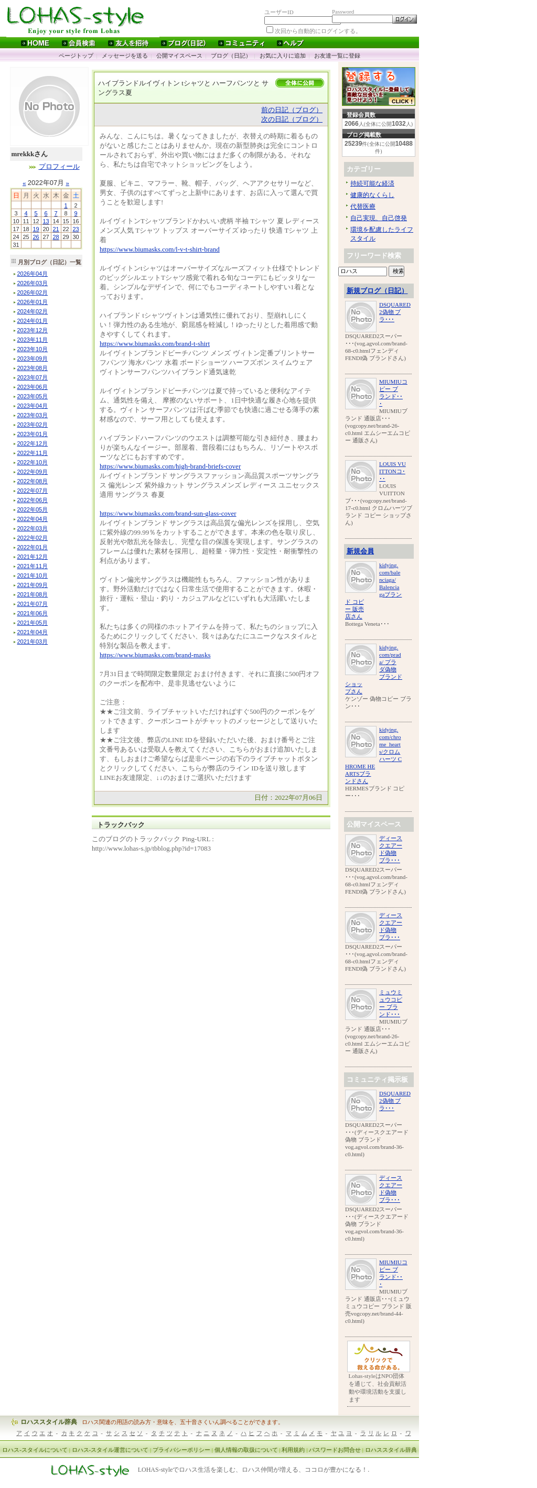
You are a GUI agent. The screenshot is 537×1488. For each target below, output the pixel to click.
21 (55, 229)
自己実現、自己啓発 (378, 218)
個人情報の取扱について (246, 1450)
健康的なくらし (372, 195)
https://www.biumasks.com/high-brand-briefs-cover (170, 466)
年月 (32, 273)
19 (36, 229)
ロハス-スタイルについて (35, 1450)
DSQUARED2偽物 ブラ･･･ (395, 311)
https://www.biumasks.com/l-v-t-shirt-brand (160, 249)
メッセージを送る (125, 55)
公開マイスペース (179, 55)
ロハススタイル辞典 (48, 1422)
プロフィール (59, 166)
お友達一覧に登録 (337, 55)
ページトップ (76, 55)
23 (75, 229)
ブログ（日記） (231, 55)
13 (45, 221)
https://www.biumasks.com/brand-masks (155, 655)
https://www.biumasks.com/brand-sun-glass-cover (168, 513)
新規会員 (360, 551)
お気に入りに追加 (283, 55)
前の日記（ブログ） (292, 110)
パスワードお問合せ (335, 1450)
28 (55, 237)
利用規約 (293, 1450)
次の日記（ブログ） (292, 119)
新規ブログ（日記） (377, 291)
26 (36, 237)
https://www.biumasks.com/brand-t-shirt (155, 343)
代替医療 (362, 206)
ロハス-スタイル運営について (110, 1450)
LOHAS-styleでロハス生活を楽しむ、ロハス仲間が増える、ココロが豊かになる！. (254, 1470)
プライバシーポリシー (181, 1450)
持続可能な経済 (372, 183)
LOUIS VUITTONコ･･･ (392, 471)
